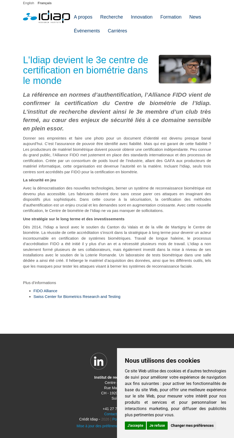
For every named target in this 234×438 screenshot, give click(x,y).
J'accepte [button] (135, 425)
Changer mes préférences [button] (192, 425)
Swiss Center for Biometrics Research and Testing (76, 296)
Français (44, 3)
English (28, 3)
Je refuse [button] (157, 425)
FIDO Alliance (45, 291)
